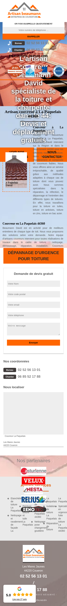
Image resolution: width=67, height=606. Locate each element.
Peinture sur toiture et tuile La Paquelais (26, 515)
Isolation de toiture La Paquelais (49, 512)
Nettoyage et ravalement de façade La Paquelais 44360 (20, 514)
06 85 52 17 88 (30, 50)
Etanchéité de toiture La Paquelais (14, 504)
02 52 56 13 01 (30, 43)
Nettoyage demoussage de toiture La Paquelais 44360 (37, 507)
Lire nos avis (19, 599)
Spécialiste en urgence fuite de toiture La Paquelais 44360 (61, 518)
